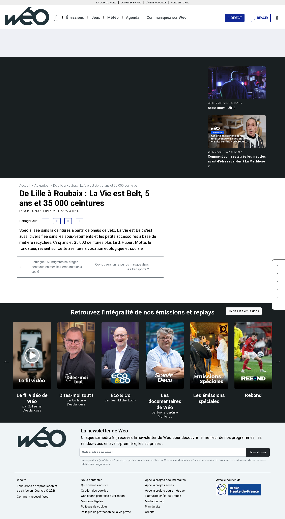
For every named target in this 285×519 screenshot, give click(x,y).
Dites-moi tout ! (76, 395)
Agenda (132, 17)
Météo (113, 17)
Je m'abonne (257, 452)
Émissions (75, 17)
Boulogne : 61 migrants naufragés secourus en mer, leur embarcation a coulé (56, 267)
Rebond (253, 395)
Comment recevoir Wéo (33, 496)
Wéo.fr (21, 480)
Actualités (41, 185)
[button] (56, 18)
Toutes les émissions (243, 311)
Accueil (24, 185)
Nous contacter (91, 480)
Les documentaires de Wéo (164, 401)
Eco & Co (121, 395)
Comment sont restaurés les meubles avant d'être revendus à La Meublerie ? (237, 161)
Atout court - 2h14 (221, 108)
